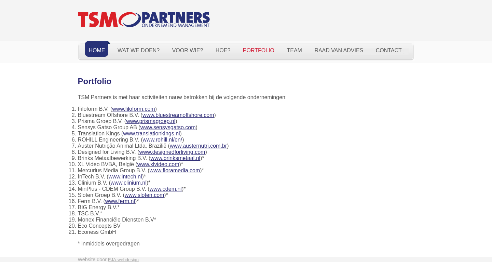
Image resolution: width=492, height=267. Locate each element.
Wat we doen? (139, 50)
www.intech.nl (125, 176)
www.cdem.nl (166, 189)
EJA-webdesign (123, 259)
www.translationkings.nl (151, 133)
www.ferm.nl (120, 201)
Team (294, 50)
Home (97, 50)
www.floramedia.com (175, 170)
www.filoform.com (133, 109)
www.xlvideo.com (158, 164)
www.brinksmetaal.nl (175, 158)
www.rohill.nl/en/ (162, 140)
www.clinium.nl (129, 183)
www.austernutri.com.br (198, 146)
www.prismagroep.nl (150, 121)
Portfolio (258, 50)
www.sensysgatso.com (168, 127)
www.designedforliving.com (172, 152)
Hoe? (223, 50)
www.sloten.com (144, 195)
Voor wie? (187, 50)
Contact (389, 50)
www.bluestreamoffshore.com (178, 115)
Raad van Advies (338, 50)
